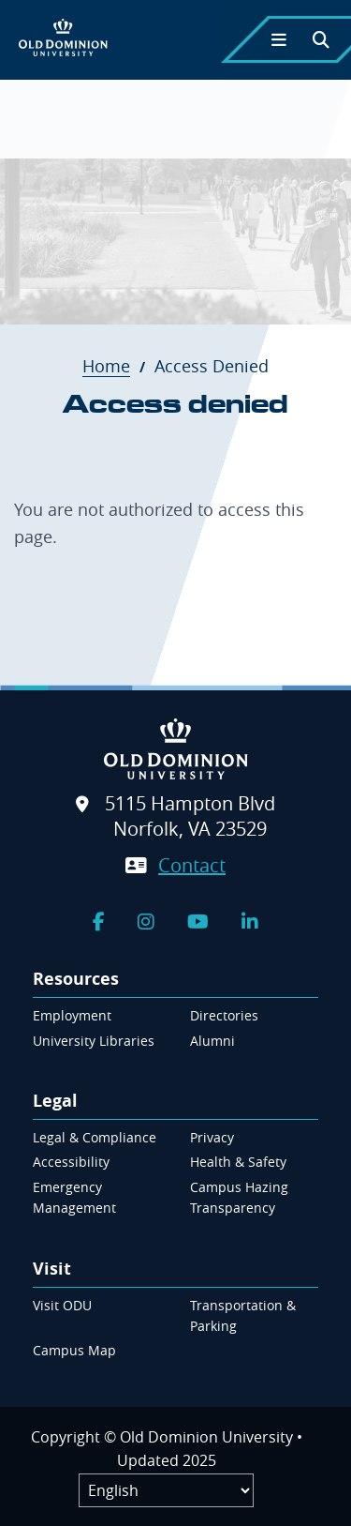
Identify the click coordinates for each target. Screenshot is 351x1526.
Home (116, 366)
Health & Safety (238, 1162)
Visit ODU (62, 1305)
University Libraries (93, 1041)
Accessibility (71, 1162)
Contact (192, 865)
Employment (72, 1015)
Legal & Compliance (94, 1137)
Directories (224, 1015)
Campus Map (74, 1350)
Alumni (212, 1041)
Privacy (212, 1137)
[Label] (166, 1490)
